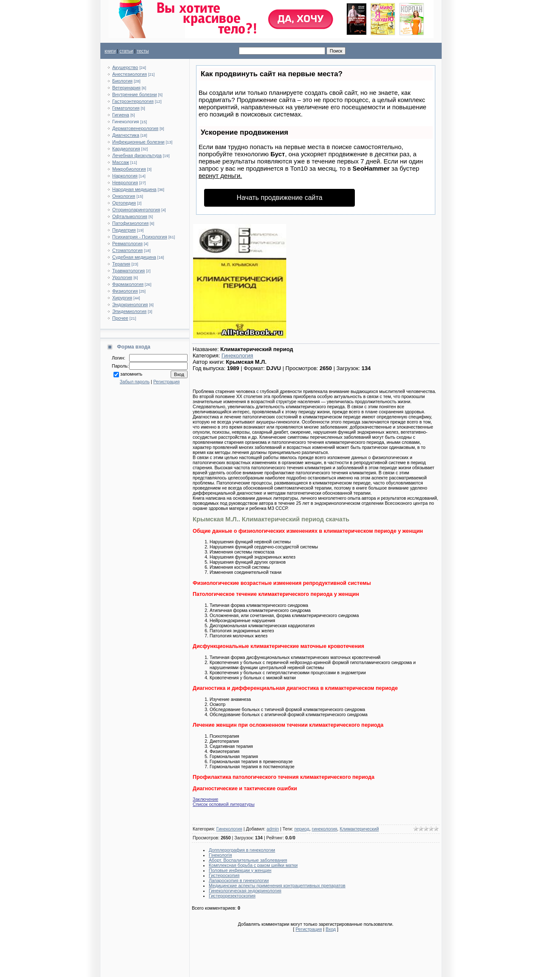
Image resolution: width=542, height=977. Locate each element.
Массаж (120, 162)
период (302, 828)
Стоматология (127, 250)
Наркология (125, 175)
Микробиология (129, 169)
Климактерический (359, 828)
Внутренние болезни (134, 94)
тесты (143, 50)
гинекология (324, 828)
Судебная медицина (134, 257)
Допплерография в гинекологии (242, 849)
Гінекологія (220, 855)
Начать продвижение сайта (280, 197)
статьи (126, 50)
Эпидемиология (129, 311)
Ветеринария (126, 87)
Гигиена (120, 114)
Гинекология (125, 121)
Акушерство (125, 67)
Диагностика (125, 135)
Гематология (125, 108)
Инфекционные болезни (138, 141)
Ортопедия (124, 202)
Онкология (123, 196)
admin (273, 828)
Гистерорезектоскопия (232, 895)
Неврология (125, 182)
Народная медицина (134, 189)
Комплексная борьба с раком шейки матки (253, 865)
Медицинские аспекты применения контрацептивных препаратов (277, 885)
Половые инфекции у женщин (240, 870)
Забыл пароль (134, 381)
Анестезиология (129, 74)
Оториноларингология (136, 209)
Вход (331, 929)
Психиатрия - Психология (139, 236)
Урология (122, 277)
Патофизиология (130, 223)
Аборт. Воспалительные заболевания (248, 860)
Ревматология (127, 243)
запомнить (131, 373)
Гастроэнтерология (133, 101)
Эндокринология (130, 304)
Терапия (121, 263)
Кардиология (126, 148)
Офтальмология (129, 216)
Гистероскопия (224, 875)
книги (110, 50)
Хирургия (122, 297)
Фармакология (128, 284)
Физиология (125, 290)
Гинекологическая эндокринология (245, 890)
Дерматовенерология (135, 128)
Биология (122, 80)
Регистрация (166, 381)
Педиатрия (124, 229)
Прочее (120, 318)
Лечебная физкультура (137, 155)
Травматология (128, 270)
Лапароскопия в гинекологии (239, 880)
